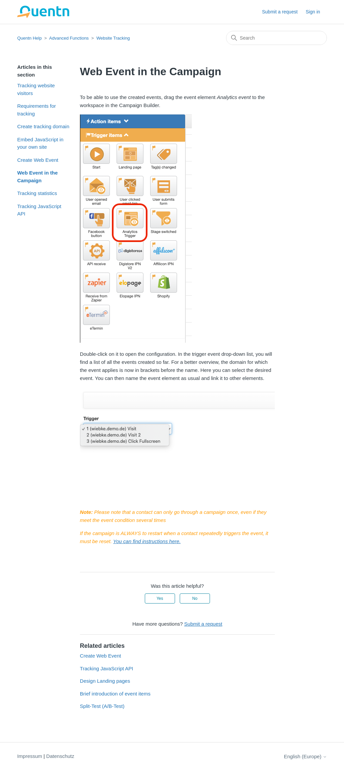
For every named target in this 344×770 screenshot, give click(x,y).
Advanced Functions (69, 38)
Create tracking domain (43, 126)
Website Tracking (113, 38)
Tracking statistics (37, 193)
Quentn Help (29, 38)
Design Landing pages (105, 681)
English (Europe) (305, 756)
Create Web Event (37, 160)
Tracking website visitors (36, 89)
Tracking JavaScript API (39, 210)
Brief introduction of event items (115, 693)
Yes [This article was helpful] (160, 598)
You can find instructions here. (147, 541)
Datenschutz (60, 756)
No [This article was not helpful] (194, 598)
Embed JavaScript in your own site (40, 143)
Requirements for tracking (36, 109)
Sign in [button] (313, 11)
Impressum (29, 756)
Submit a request (280, 11)
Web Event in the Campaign (37, 176)
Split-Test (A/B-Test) (102, 706)
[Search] (276, 38)
